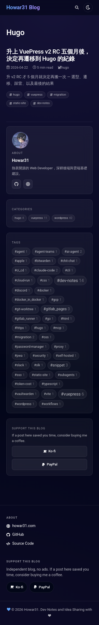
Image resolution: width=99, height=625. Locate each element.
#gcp (56, 299)
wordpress (63, 218)
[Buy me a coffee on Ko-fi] (16, 587)
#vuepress (72, 394)
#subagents (67, 375)
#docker (44, 290)
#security (41, 355)
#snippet (59, 365)
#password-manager (31, 346)
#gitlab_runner (26, 318)
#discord (22, 290)
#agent (21, 251)
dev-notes (41, 103)
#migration (24, 337)
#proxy (60, 346)
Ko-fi (49, 451)
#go (49, 318)
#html (66, 318)
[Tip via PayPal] (41, 587)
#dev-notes (70, 280)
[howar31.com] (27, 184)
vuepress (35, 94)
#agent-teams (46, 251)
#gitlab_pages (57, 309)
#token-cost (24, 384)
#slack (21, 365)
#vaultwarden (26, 394)
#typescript (50, 384)
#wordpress (24, 404)
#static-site (41, 375)
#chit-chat (69, 261)
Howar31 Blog (23, 7)
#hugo (40, 328)
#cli (69, 270)
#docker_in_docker (29, 299)
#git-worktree (25, 309)
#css (45, 280)
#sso (20, 375)
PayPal (49, 464)
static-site (17, 103)
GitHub (15, 534)
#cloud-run (24, 280)
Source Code (20, 543)
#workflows (51, 404)
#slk (38, 365)
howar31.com (20, 526)
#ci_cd (21, 270)
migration (58, 94)
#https (21, 328)
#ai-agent (73, 252)
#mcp (58, 328)
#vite (49, 394)
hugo (65, 67)
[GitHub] (16, 184)
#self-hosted (66, 355)
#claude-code (46, 270)
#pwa (20, 355)
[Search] (76, 7)
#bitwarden (44, 261)
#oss (46, 337)
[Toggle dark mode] (88, 7)
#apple (21, 261)
